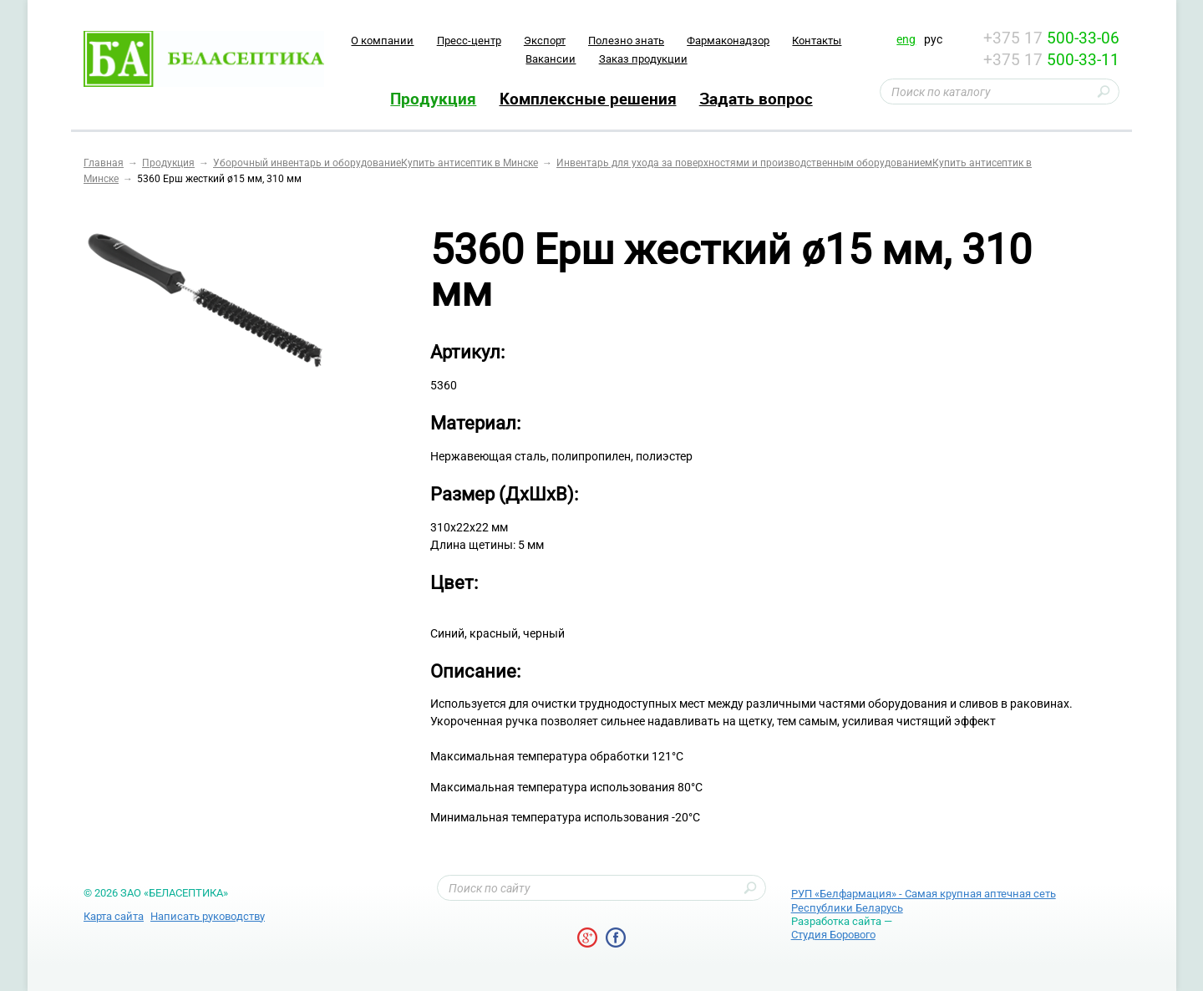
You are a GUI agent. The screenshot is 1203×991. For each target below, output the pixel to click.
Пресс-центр (469, 40)
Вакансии (550, 59)
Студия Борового (833, 934)
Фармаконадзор (728, 40)
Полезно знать (626, 40)
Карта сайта (114, 916)
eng (906, 39)
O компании (382, 40)
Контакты (816, 40)
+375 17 (1051, 38)
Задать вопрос (756, 98)
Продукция (433, 98)
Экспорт (545, 40)
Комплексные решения (588, 98)
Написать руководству (207, 916)
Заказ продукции (643, 59)
